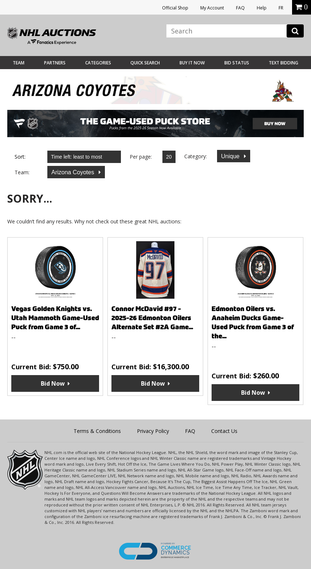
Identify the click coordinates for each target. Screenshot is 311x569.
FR (281, 8)
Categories (98, 63)
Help (262, 8)
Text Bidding (283, 63)
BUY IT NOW (192, 63)
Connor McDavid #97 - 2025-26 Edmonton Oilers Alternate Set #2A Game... (152, 317)
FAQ (240, 8)
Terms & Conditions (97, 430)
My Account (212, 8)
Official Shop (175, 8)
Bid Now (53, 383)
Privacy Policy (153, 430)
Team (18, 63)
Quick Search (145, 63)
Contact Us (224, 430)
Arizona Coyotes (73, 172)
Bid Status (236, 63)
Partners (55, 63)
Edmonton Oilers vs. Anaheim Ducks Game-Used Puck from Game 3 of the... (253, 322)
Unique (231, 156)
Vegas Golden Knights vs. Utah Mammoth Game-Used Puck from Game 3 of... (55, 317)
